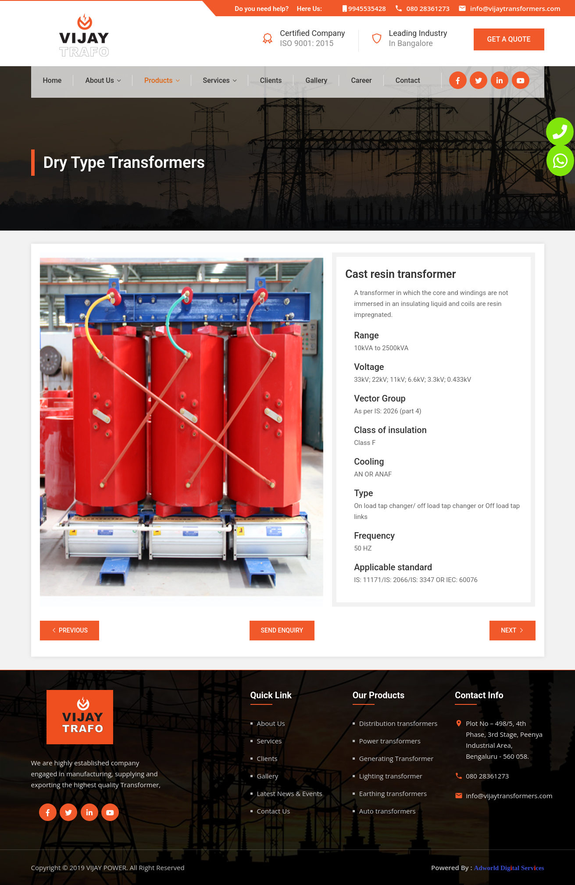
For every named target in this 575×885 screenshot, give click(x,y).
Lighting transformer (390, 775)
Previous (69, 630)
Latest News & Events (289, 793)
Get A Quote (509, 39)
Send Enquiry (282, 630)
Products (158, 80)
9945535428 (367, 8)
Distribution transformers (398, 723)
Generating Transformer (396, 758)
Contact (408, 80)
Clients (271, 80)
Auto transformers (387, 811)
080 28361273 (428, 8)
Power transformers (390, 740)
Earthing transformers (393, 793)
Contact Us (273, 811)
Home (52, 80)
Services (216, 80)
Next (512, 630)
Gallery (316, 80)
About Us (99, 80)
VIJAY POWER (106, 867)
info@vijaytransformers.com (515, 8)
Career (361, 80)
